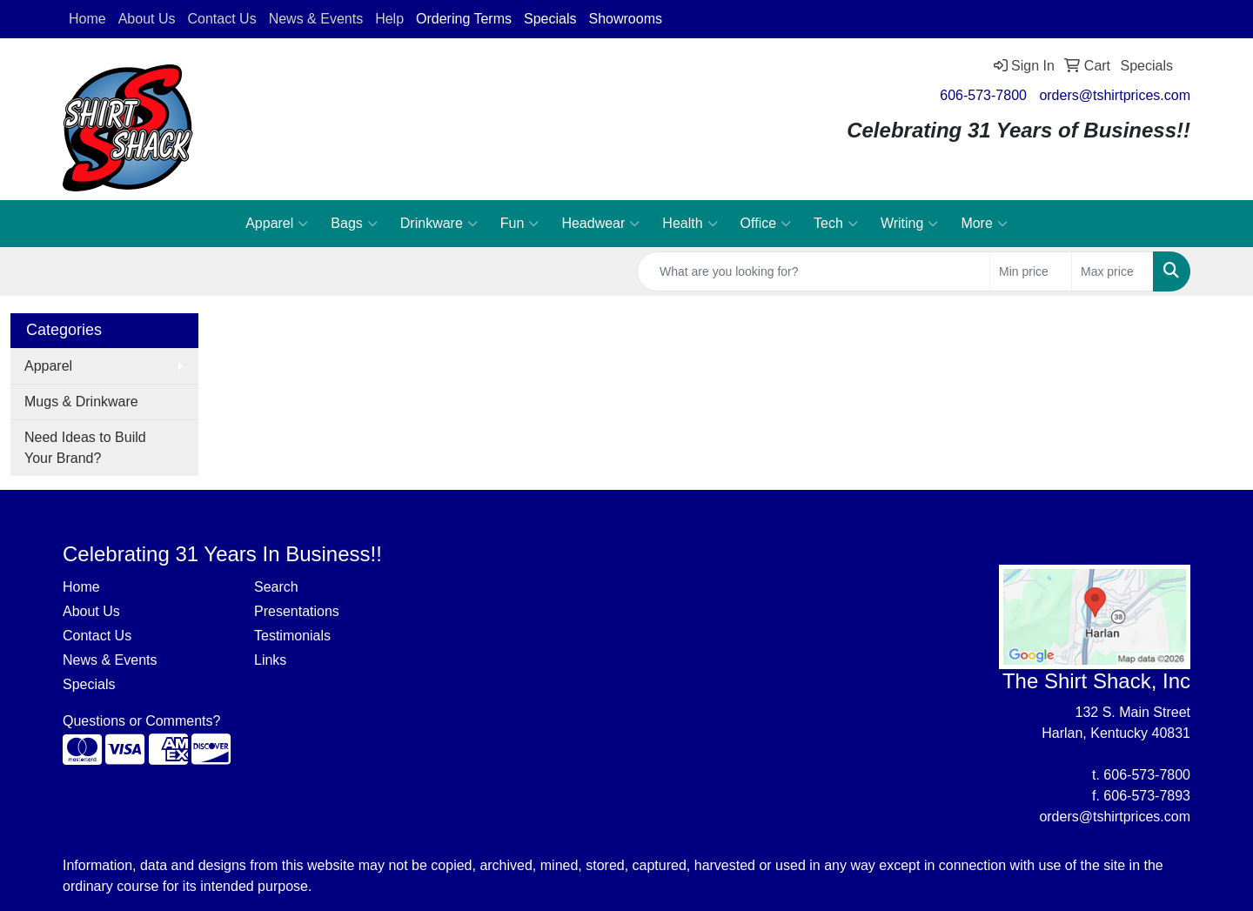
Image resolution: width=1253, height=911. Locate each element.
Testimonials (292, 635)
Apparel (276, 223)
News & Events (110, 660)
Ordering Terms (464, 18)
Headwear (600, 223)
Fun (519, 223)
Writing (910, 223)
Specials (550, 18)
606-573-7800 (983, 95)
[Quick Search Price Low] (1030, 271)
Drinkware (439, 223)
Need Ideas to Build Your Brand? (85, 448)
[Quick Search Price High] (1112, 271)
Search (276, 586)
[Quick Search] (813, 271)
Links (270, 660)
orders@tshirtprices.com (1114, 95)
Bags (354, 223)
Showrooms (624, 18)
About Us (91, 611)
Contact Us (97, 635)
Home (81, 586)
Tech (836, 223)
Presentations (296, 611)
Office (766, 223)
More (984, 223)
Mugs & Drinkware (81, 401)
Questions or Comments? (141, 720)
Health (689, 223)
